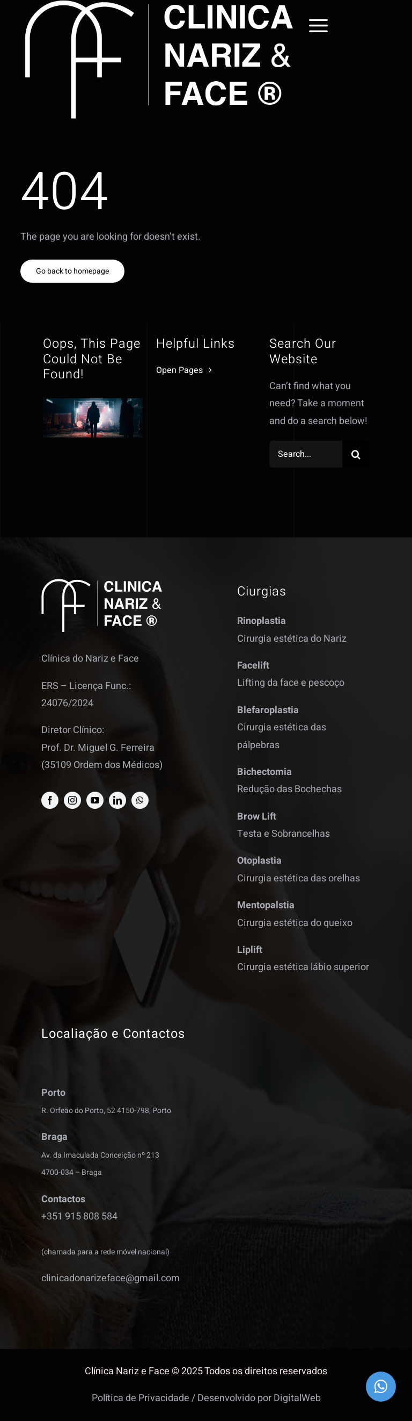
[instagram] (72, 800)
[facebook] (49, 800)
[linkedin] (117, 800)
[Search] (355, 454)
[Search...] (306, 454)
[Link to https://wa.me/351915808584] (381, 1387)
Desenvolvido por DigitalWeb (259, 1398)
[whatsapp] (140, 800)
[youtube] (95, 800)
